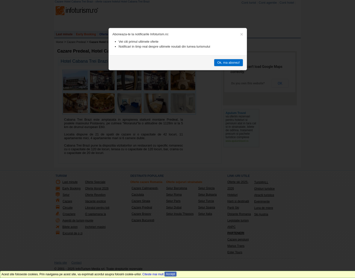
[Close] (241, 34)
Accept (170, 274)
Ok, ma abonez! (228, 62)
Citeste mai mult (153, 274)
